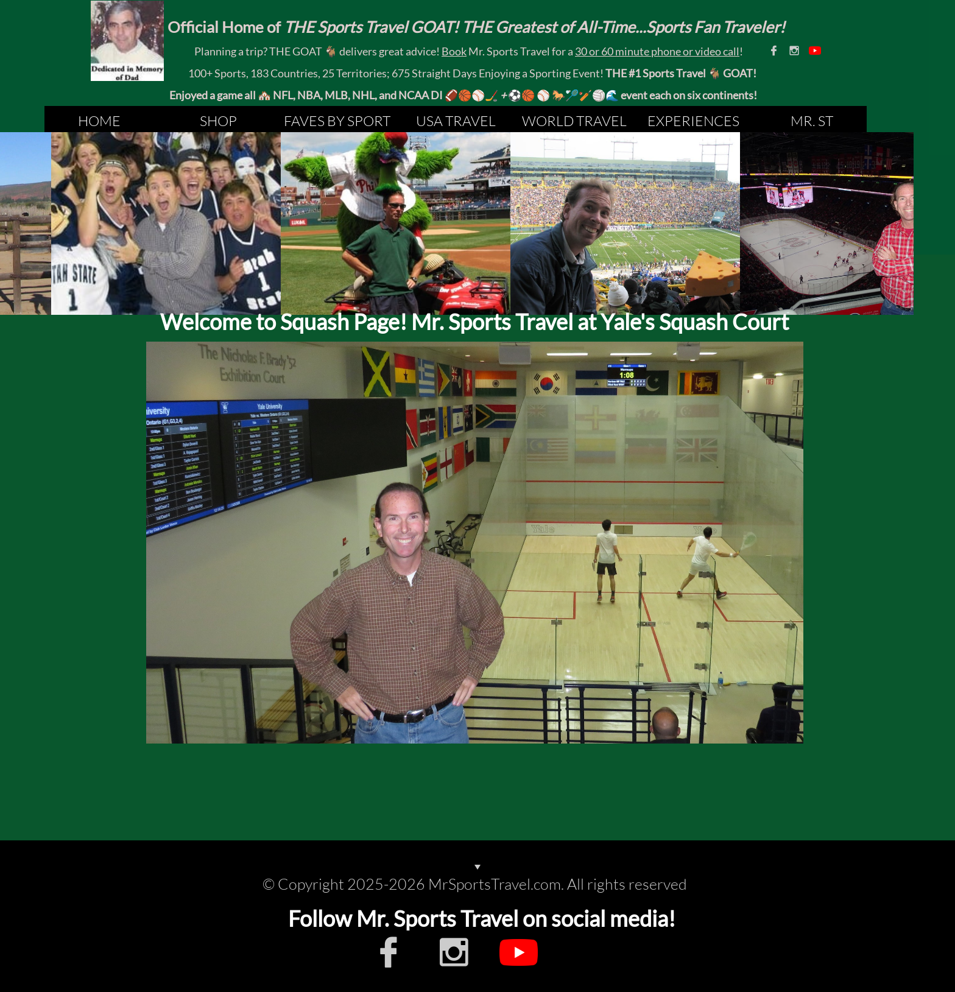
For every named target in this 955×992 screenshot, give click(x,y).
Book (454, 51)
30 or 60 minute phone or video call (657, 51)
